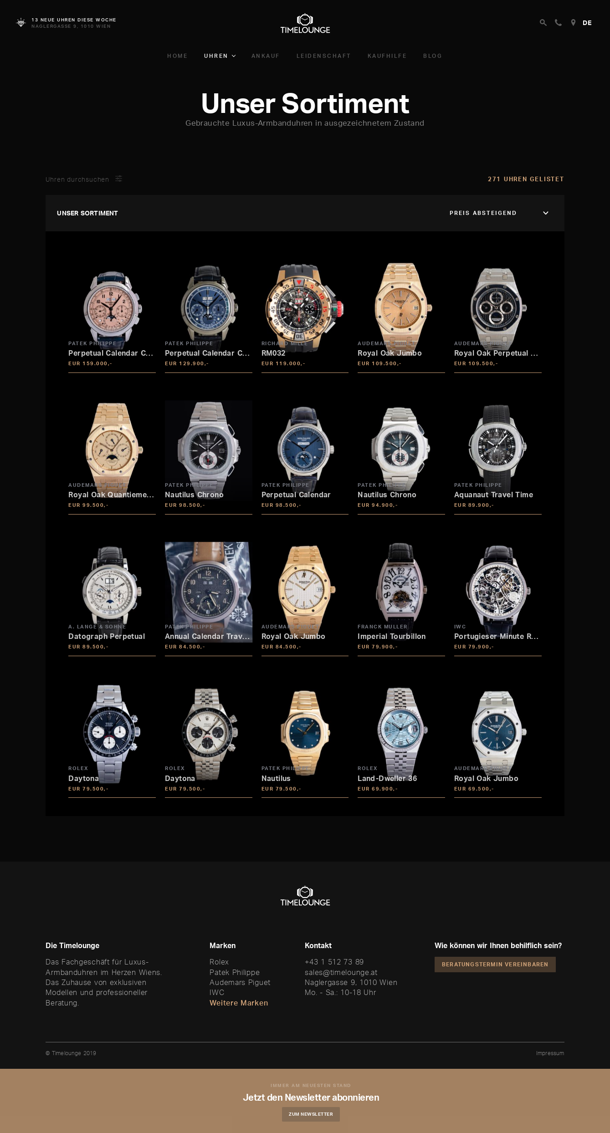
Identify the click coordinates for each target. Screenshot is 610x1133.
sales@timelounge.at (341, 972)
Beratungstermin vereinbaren (495, 964)
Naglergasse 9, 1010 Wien (351, 982)
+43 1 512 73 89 (334, 961)
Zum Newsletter (312, 1114)
